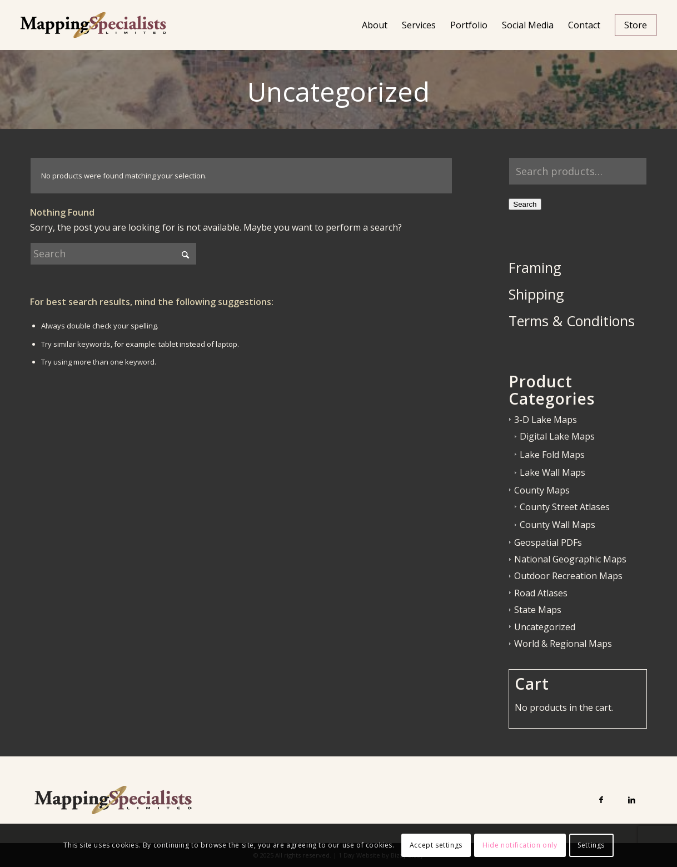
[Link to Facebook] (601, 799)
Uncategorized (544, 627)
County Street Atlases (565, 507)
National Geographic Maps (570, 559)
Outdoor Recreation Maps (568, 576)
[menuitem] (375, 25)
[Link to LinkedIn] (631, 799)
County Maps (542, 490)
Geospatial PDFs (548, 542)
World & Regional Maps (563, 643)
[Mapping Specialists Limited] (92, 25)
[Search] (113, 253)
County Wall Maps (557, 525)
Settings (591, 845)
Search (524, 204)
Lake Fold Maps (552, 455)
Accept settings (436, 845)
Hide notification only (519, 845)
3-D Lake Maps (545, 419)
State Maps (537, 610)
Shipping (536, 294)
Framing (535, 267)
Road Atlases (541, 593)
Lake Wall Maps (552, 472)
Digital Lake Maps (557, 436)
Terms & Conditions (572, 320)
